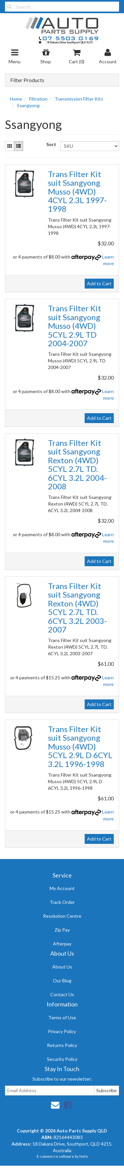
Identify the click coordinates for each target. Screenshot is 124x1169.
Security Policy (62, 1059)
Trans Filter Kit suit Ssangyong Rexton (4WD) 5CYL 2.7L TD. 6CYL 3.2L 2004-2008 (77, 464)
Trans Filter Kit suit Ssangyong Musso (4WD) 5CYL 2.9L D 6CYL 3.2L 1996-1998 (80, 746)
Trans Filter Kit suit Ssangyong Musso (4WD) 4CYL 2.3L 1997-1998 (77, 191)
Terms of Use (62, 1017)
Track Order (62, 902)
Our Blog (62, 980)
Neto (83, 1156)
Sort (50, 144)
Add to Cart (99, 283)
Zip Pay (62, 930)
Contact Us (62, 994)
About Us (62, 966)
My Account (62, 888)
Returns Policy (62, 1045)
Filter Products (27, 80)
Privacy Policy (62, 1031)
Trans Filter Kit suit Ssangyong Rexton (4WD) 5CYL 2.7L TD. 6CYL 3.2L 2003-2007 (77, 607)
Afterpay (62, 943)
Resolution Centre (62, 916)
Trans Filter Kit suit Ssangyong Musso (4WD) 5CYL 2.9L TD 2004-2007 (74, 325)
